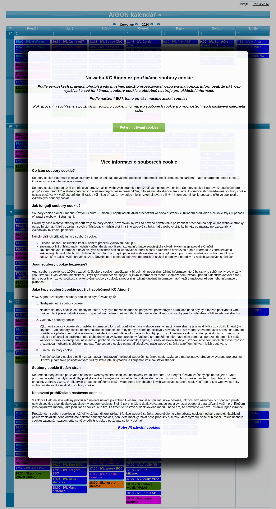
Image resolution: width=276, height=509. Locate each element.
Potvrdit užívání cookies (139, 427)
